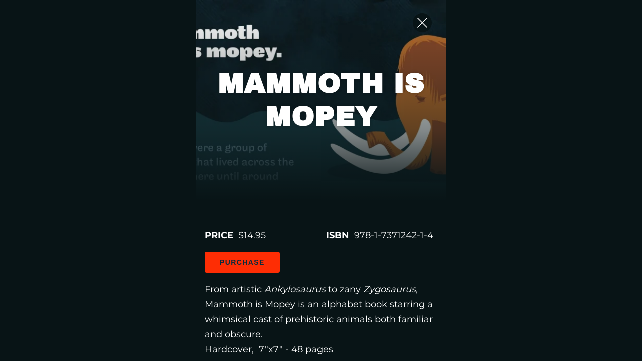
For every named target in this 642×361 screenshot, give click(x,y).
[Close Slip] (571, 32)
